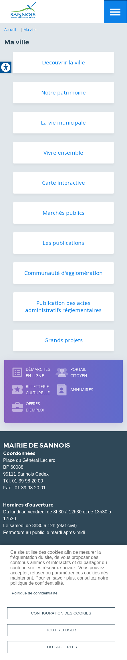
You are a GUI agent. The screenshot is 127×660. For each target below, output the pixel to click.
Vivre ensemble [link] (63, 152)
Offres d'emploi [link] (35, 407)
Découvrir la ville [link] (63, 62)
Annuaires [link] (81, 389)
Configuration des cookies (61, 613)
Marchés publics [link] (63, 212)
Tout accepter (61, 647)
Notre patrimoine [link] (63, 92)
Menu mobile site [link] (115, 11)
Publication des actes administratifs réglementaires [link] (63, 306)
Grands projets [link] (63, 340)
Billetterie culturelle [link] (38, 389)
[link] (5, 67)
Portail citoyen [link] (79, 372)
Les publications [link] (63, 243)
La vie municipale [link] (63, 122)
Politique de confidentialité (34, 593)
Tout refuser (61, 630)
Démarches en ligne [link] (38, 372)
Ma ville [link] (30, 29)
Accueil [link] (10, 29)
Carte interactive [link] (63, 182)
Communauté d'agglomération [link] (63, 273)
